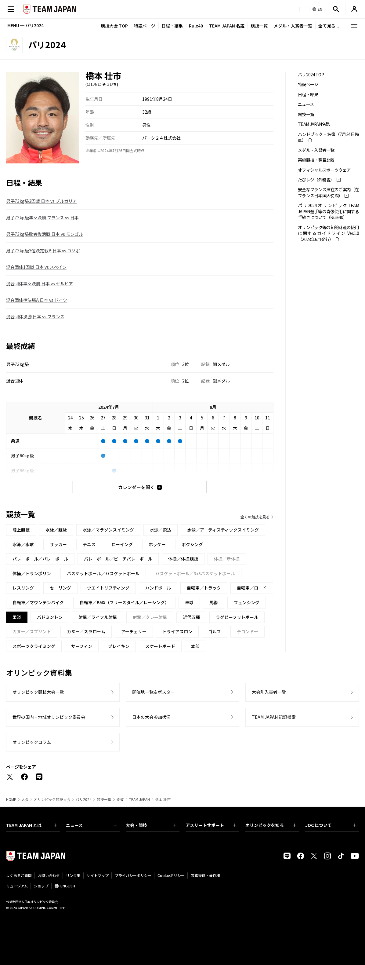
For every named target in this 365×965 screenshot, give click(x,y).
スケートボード (160, 646)
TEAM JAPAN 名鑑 (226, 26)
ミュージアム (17, 885)
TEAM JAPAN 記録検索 (274, 717)
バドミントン (50, 617)
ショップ (41, 885)
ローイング (122, 544)
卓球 (189, 602)
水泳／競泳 (56, 530)
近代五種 (191, 617)
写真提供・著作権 (205, 875)
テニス (89, 544)
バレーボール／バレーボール (40, 559)
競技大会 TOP (114, 26)
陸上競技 (21, 530)
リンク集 (73, 875)
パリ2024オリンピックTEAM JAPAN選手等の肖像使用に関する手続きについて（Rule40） (328, 211)
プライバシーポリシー (133, 875)
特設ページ (144, 26)
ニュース (306, 104)
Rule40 (196, 26)
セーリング (60, 588)
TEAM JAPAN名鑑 (314, 124)
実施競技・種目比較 (316, 160)
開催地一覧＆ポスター (153, 692)
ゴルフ (214, 631)
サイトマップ (98, 875)
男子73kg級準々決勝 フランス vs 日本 (42, 217)
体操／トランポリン (32, 573)
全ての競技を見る (255, 516)
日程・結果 (172, 26)
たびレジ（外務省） (316, 180)
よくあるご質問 (19, 875)
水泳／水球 (23, 544)
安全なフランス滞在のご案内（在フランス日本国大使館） (328, 192)
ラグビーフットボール (237, 617)
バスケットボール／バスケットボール (103, 573)
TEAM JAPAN (139, 799)
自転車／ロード (252, 588)
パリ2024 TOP (311, 75)
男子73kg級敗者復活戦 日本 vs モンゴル (44, 234)
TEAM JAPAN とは (31, 825)
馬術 (213, 602)
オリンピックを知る (270, 825)
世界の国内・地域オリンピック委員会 (49, 717)
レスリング (23, 588)
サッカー (58, 544)
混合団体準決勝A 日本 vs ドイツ (36, 300)
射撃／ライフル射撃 (97, 617)
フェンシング (246, 602)
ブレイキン (118, 646)
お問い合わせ (49, 875)
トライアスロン (177, 631)
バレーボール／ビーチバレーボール (118, 559)
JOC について (330, 825)
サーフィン (81, 646)
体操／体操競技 (183, 559)
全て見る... (328, 26)
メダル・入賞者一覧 (293, 26)
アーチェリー (133, 631)
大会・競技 (151, 825)
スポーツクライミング (34, 646)
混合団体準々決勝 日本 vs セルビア (39, 283)
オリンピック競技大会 (52, 799)
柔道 (120, 799)
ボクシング (192, 544)
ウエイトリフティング (108, 588)
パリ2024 (84, 799)
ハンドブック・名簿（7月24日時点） (328, 137)
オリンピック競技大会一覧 (38, 692)
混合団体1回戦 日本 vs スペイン (36, 267)
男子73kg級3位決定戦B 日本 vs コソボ (43, 250)
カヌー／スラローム (86, 631)
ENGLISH (67, 885)
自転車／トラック (204, 588)
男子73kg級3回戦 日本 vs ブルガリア (41, 201)
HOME (11, 799)
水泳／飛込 (160, 530)
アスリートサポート (211, 825)
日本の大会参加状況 (151, 717)
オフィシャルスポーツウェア (324, 170)
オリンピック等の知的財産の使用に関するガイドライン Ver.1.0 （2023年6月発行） (328, 233)
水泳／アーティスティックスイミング (223, 530)
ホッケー (157, 544)
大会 (25, 799)
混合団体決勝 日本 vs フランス (35, 316)
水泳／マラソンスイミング (108, 530)
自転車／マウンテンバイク (38, 602)
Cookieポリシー (171, 875)
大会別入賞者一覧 (269, 692)
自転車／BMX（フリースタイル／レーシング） (124, 602)
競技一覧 (259, 26)
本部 (195, 646)
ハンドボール (158, 588)
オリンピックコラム (32, 742)
